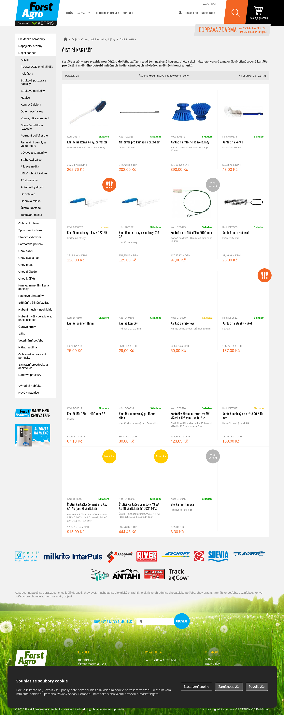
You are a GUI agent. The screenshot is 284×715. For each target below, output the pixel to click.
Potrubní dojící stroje (34, 135)
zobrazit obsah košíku (258, 13)
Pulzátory (27, 73)
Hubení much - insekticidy (35, 309)
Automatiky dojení (32, 187)
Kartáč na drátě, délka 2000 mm (192, 220)
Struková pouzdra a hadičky (33, 82)
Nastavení (196, 686)
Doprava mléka (31, 201)
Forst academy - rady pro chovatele (32, 413)
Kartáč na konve (243, 129)
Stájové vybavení (29, 237)
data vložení (173, 75)
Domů (65, 39)
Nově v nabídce (28, 392)
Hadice (25, 97)
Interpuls (73, 557)
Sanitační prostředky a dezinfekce (33, 366)
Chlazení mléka (28, 223)
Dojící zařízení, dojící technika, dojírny (93, 39)
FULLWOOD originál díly (37, 66)
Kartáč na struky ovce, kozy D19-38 (140, 220)
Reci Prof (27, 557)
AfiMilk (25, 59)
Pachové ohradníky (31, 295)
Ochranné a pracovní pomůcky (32, 356)
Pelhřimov (262, 709)
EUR (214, 3)
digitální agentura (223, 709)
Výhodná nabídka (29, 385)
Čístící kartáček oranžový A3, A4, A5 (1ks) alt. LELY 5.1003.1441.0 (140, 491)
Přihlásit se (190, 12)
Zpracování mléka (30, 230)
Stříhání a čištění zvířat (33, 302)
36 (264, 75)
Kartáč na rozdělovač (243, 220)
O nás (69, 13)
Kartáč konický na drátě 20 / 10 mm (243, 401)
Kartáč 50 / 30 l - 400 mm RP (88, 401)
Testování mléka (31, 214)
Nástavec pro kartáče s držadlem (140, 129)
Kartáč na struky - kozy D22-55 (88, 220)
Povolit (257, 686)
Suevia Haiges (218, 557)
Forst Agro (32, 709)
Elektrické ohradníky (31, 39)
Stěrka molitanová (192, 491)
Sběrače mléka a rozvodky (32, 127)
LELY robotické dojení (35, 173)
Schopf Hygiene (175, 557)
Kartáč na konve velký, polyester (88, 129)
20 (254, 75)
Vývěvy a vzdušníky (34, 152)
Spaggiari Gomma (119, 557)
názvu (160, 75)
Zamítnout (228, 686)
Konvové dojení (31, 104)
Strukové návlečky (33, 90)
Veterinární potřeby (30, 340)
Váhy (21, 333)
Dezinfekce (28, 194)
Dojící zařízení (27, 52)
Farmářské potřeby (30, 244)
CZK (206, 3)
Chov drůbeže (27, 271)
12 (259, 75)
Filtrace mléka (30, 166)
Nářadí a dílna (27, 347)
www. (30, 671)
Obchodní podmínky (106, 13)
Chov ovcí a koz (28, 257)
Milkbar (154, 575)
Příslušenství (29, 180)
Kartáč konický (140, 310)
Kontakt (128, 13)
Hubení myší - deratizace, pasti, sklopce (35, 318)
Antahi (126, 575)
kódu (152, 75)
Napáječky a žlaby (30, 46)
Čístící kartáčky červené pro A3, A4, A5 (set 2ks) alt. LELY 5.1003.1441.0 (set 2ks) (88, 491)
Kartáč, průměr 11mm (88, 310)
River (146, 557)
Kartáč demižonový (192, 310)
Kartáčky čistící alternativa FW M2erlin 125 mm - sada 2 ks (192, 401)
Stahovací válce (31, 159)
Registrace (208, 12)
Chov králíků (26, 278)
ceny (186, 75)
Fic (199, 557)
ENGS (179, 575)
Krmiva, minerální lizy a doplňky (33, 287)
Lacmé (248, 557)
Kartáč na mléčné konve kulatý (192, 129)
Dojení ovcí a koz (32, 111)
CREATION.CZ (245, 709)
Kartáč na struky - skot (243, 310)
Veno (100, 575)
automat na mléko (32, 435)
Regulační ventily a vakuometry (33, 144)
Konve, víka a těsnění (35, 118)
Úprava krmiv (27, 326)
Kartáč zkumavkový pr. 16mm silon (140, 401)
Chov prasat (26, 264)
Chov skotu (25, 251)
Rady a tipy (84, 13)
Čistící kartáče (31, 208)
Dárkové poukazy (29, 374)
